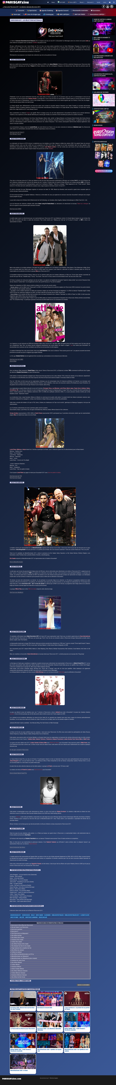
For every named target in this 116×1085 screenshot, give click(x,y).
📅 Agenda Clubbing (46, 10)
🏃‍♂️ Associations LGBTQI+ (96, 14)
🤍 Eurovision (95, 10)
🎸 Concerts (20, 10)
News (53, 2)
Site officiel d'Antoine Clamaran (19, 970)
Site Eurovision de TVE (16, 476)
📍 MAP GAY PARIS (79, 14)
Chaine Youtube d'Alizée (18, 968)
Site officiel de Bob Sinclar (18, 977)
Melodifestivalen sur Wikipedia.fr (20, 956)
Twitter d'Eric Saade (17, 941)
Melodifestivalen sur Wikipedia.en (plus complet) (24, 958)
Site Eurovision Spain (15, 478)
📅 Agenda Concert (62, 10)
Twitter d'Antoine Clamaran (18, 973)
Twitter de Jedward (17, 952)
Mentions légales (54, 1078)
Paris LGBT (72, 2)
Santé (98, 2)
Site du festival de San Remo (17, 847)
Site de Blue (13, 361)
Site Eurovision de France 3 (17, 132)
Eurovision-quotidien (17, 929)
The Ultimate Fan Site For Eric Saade (21, 946)
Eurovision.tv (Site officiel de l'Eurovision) (22, 925)
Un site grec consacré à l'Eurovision (19, 749)
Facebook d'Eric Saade (17, 939)
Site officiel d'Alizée (17, 962)
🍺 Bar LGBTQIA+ (63, 14)
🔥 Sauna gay (15, 14)
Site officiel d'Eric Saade (18, 937)
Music (81, 2)
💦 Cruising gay (48, 14)
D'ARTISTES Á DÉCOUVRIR (103, 171)
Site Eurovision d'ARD (15, 209)
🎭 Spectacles (32, 10)
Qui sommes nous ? (44, 1078)
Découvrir (90, 2)
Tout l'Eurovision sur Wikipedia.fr (20, 933)
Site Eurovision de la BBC (16, 359)
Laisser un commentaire (83, 985)
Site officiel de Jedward (18, 950)
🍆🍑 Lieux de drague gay (31, 14)
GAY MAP (61, 2)
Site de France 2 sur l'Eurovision (20, 927)
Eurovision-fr (15, 931)
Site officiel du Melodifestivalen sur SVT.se (23, 954)
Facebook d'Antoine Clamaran (19, 975)
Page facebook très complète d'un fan (21, 948)
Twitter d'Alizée (16, 964)
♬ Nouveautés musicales (80, 10)
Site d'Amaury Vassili (15, 134)
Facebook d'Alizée (16, 966)
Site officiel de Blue (17, 935)
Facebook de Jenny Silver (18, 960)
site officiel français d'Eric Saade (20, 944)
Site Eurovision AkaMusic (16, 592)
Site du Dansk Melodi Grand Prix (18, 773)
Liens (104, 2)
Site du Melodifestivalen (16, 562)
